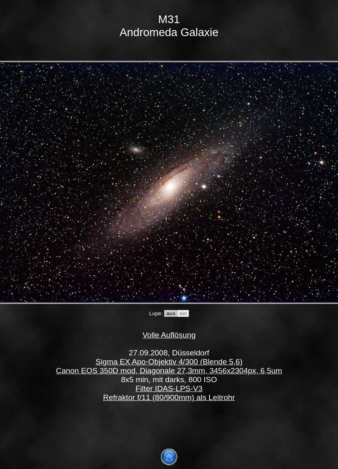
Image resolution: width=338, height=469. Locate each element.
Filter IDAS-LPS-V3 (168, 388)
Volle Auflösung (168, 335)
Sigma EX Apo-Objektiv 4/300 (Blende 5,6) (169, 361)
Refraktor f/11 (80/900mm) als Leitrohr (169, 397)
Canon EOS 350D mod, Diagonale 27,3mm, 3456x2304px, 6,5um (169, 370)
